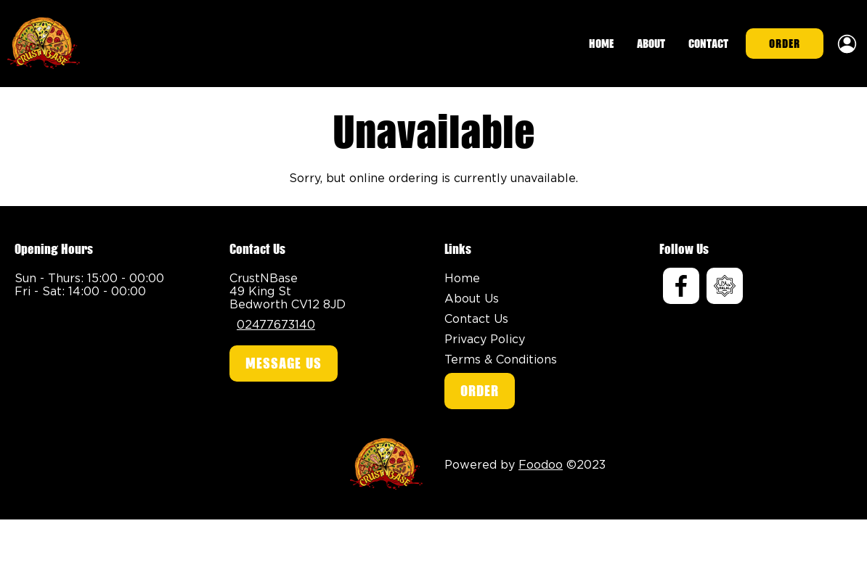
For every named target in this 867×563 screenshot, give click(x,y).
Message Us (283, 363)
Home (601, 43)
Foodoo (540, 464)
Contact (708, 43)
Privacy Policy (484, 338)
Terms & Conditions (500, 359)
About (651, 43)
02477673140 (276, 324)
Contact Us (476, 318)
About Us (471, 298)
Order (784, 43)
